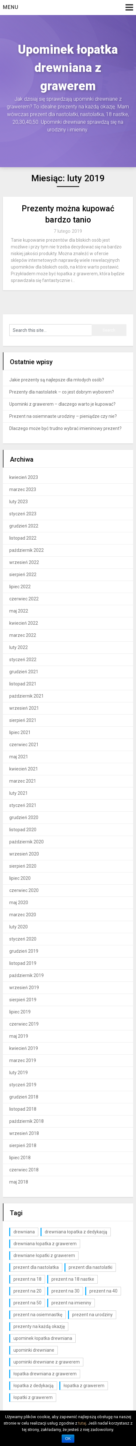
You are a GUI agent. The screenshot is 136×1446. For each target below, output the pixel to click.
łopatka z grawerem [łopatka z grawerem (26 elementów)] (84, 1385)
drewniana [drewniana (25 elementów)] (24, 1231)
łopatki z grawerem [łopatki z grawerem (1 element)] (33, 1397)
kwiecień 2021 (23, 768)
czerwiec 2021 (24, 744)
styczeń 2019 (22, 1084)
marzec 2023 (22, 489)
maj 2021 (18, 756)
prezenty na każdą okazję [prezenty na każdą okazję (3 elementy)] (39, 1326)
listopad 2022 (22, 538)
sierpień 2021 (22, 720)
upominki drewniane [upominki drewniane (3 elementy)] (33, 1350)
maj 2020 (18, 902)
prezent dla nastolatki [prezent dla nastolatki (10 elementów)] (90, 1267)
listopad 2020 (22, 829)
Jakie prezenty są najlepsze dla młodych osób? (56, 379)
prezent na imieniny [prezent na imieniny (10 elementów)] (71, 1302)
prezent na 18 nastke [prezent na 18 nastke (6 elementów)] (72, 1279)
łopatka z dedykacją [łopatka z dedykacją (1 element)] (33, 1385)
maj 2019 (18, 1036)
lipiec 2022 (20, 586)
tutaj (82, 1423)
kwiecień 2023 (23, 477)
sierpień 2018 (22, 1145)
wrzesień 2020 (24, 853)
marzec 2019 (22, 1060)
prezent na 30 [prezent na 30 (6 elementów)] (65, 1291)
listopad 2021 (22, 683)
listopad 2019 (22, 963)
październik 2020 (26, 841)
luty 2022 (18, 647)
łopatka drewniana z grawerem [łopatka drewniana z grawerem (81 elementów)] (45, 1373)
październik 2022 (26, 550)
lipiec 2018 (20, 1157)
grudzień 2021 (23, 671)
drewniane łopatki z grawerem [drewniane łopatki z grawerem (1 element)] (44, 1255)
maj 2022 (18, 611)
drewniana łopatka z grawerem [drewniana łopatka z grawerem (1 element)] (45, 1243)
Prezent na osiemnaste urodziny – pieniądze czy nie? (63, 416)
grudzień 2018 (23, 1096)
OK (68, 1438)
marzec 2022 (22, 635)
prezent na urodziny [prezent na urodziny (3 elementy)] (92, 1314)
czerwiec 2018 (24, 1169)
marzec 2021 (22, 781)
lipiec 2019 (20, 1011)
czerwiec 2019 (24, 1024)
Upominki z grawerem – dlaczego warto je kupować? (62, 404)
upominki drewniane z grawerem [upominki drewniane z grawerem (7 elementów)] (46, 1361)
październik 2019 (26, 975)
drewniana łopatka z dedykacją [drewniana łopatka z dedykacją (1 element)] (76, 1231)
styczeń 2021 (22, 805)
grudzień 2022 (23, 525)
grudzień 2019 (23, 951)
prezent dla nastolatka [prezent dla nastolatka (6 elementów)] (36, 1267)
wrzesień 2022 (24, 562)
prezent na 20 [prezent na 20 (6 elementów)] (27, 1291)
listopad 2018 (22, 1109)
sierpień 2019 (22, 999)
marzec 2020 (22, 914)
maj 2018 (18, 1181)
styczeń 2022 (22, 659)
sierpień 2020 (22, 866)
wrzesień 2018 (24, 1133)
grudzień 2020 (23, 817)
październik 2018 (26, 1121)
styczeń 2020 (22, 939)
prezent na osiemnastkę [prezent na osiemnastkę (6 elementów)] (37, 1314)
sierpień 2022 (22, 574)
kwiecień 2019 (23, 1048)
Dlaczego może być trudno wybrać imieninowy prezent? (65, 428)
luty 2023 (18, 501)
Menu (11, 7)
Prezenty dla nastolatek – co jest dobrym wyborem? (61, 392)
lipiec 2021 (20, 732)
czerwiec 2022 (24, 598)
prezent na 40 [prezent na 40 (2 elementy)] (103, 1291)
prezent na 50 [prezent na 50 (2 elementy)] (27, 1302)
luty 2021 (18, 793)
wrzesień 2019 (24, 987)
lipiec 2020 (20, 878)
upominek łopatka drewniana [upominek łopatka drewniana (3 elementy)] (42, 1338)
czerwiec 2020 (24, 890)
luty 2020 (18, 926)
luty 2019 (18, 1072)
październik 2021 (26, 696)
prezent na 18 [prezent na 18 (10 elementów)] (27, 1279)
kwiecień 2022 (23, 623)
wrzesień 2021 (24, 708)
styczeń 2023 (22, 513)
